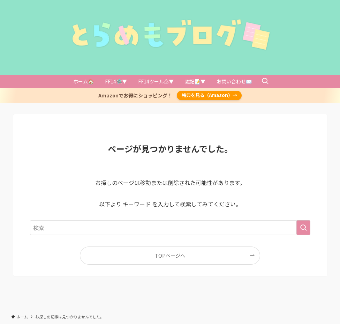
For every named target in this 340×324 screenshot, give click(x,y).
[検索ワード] (170, 227)
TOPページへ (170, 255)
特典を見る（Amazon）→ (209, 95)
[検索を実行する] (303, 227)
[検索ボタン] (265, 81)
